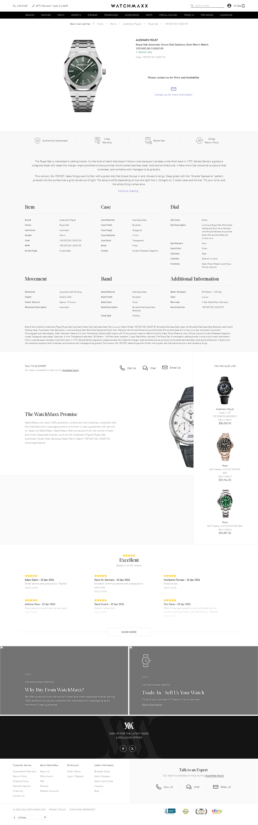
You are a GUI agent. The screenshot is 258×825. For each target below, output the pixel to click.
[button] (239, 6)
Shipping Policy (21, 781)
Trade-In (189, 14)
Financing (18, 791)
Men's (61, 14)
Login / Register (75, 776)
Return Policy (20, 776)
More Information (152, 704)
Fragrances (111, 14)
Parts (149, 14)
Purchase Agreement (82, 809)
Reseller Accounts (49, 791)
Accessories (132, 14)
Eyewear (92, 14)
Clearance (226, 14)
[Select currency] (30, 817)
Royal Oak (153, 24)
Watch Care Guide (103, 781)
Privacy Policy (57, 809)
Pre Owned (207, 14)
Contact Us (19, 795)
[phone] (50, 6)
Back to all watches (80, 24)
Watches (46, 14)
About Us (45, 771)
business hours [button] (71, 370)
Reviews (44, 786)
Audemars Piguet (132, 24)
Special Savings (168, 14)
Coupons (98, 786)
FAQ (42, 781)
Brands (30, 14)
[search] (192, 5)
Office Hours (46, 776)
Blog (96, 791)
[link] (173, 91)
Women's (76, 14)
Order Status (74, 771)
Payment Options (22, 786)
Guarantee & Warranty (24, 771)
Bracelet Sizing (102, 771)
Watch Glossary (102, 776)
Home (100, 24)
